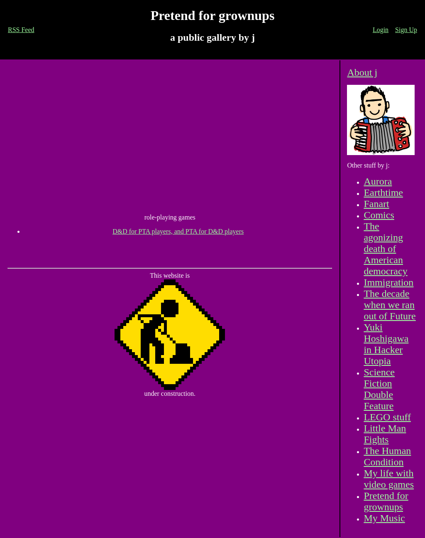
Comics (379, 215)
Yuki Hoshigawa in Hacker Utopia (386, 344)
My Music (384, 518)
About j (362, 72)
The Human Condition (387, 456)
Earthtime (383, 192)
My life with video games (389, 479)
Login (380, 29)
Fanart (376, 203)
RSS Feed (21, 29)
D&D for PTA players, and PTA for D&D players (178, 231)
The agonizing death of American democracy (385, 248)
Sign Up (406, 29)
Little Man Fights (385, 434)
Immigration (388, 282)
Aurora (378, 181)
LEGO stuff (387, 417)
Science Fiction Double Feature (379, 389)
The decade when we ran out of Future (389, 304)
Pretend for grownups (386, 501)
